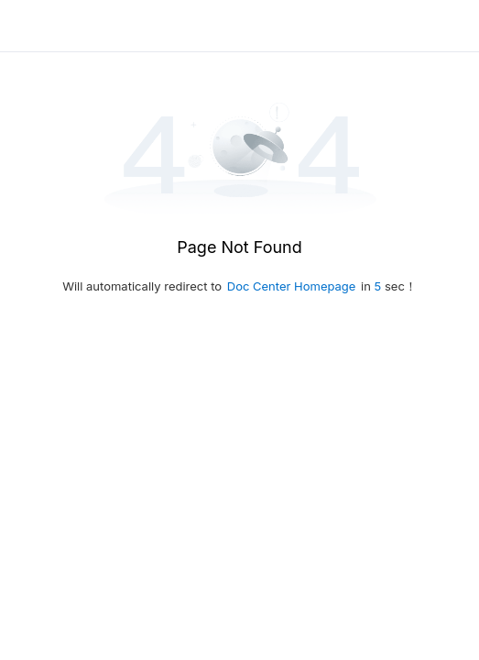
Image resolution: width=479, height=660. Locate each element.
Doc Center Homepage (291, 286)
